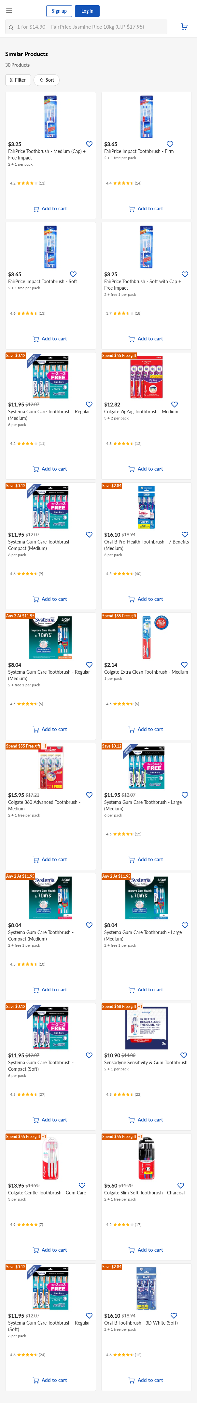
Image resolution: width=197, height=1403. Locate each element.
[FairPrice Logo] (30, 11)
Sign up (59, 11)
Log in (87, 11)
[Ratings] (27, 183)
